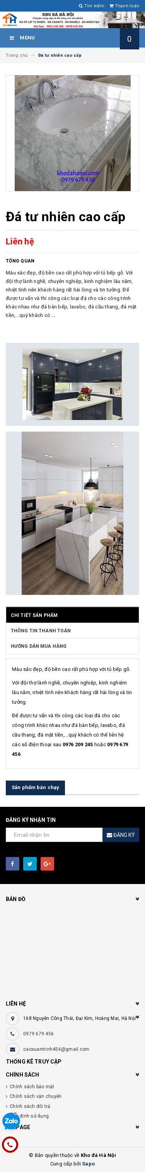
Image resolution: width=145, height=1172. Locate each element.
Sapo (88, 1164)
